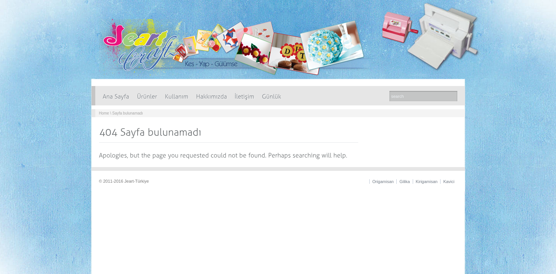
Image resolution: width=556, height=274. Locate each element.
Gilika (404, 181)
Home (104, 113)
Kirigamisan (426, 181)
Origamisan (383, 181)
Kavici (448, 181)
